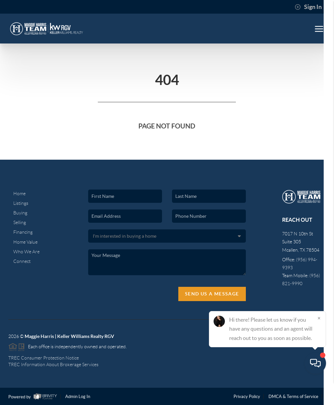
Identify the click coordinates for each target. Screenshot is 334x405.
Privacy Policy (247, 396)
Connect (22, 261)
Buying (20, 212)
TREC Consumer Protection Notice (43, 358)
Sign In (308, 7)
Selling (19, 222)
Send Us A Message (212, 293)
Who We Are (26, 251)
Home (19, 193)
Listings (20, 203)
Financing (23, 232)
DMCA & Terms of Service (293, 396)
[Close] (319, 341)
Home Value (25, 242)
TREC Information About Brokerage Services (53, 364)
